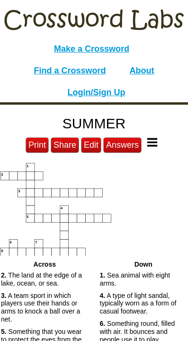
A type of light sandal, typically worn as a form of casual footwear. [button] (138, 303)
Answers (122, 145)
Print (37, 145)
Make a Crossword (91, 49)
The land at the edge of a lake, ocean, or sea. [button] (41, 279)
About (142, 70)
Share (65, 145)
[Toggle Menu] (152, 142)
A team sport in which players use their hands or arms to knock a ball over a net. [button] (40, 307)
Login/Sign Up (96, 92)
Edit (91, 145)
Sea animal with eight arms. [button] (135, 279)
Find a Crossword (70, 70)
